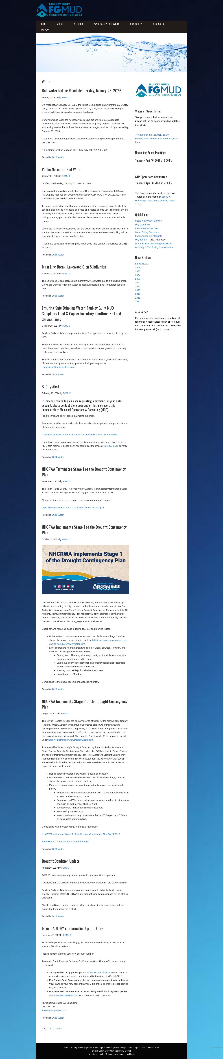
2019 (137, 294)
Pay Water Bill (142, 224)
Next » (58, 1028)
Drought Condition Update (61, 861)
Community (136, 23)
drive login (118, 1054)
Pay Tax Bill (141, 239)
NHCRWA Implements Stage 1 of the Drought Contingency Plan (84, 529)
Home (43, 23)
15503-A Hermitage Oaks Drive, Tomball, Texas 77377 (155, 200)
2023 (54, 515)
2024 (54, 374)
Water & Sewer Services (107, 23)
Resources (158, 23)
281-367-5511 (111, 446)
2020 (137, 290)
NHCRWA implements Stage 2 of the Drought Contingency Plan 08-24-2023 (81, 834)
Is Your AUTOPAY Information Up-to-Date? (72, 928)
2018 (137, 297)
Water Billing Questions (147, 232)
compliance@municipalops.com (58, 367)
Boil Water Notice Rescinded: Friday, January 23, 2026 (81, 91)
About (60, 23)
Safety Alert (50, 386)
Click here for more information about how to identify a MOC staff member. (80, 434)
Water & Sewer (94, 1047)
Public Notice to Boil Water (62, 169)
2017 (137, 301)
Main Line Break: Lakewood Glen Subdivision (74, 267)
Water (61, 157)
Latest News (141, 263)
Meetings (78, 23)
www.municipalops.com (103, 972)
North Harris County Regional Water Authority (65, 841)
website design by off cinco (100, 1054)
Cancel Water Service (146, 228)
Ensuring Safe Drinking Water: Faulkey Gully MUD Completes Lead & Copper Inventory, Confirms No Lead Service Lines (81, 313)
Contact (45, 30)
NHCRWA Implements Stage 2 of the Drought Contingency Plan (84, 704)
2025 (137, 271)
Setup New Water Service (148, 220)
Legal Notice (139, 1047)
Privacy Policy (153, 1047)
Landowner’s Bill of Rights (148, 236)
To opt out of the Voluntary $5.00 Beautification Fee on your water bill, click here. (156, 138)
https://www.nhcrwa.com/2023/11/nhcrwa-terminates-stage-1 (73, 507)
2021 (137, 286)
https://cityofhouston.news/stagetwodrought (70, 739)
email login (130, 1054)
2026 (54, 157)
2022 (54, 1018)
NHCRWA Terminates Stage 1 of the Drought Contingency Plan (84, 472)
